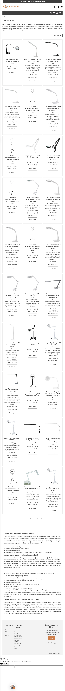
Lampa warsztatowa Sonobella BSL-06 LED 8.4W (53, 489)
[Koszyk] (54, 13)
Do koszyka (12, 72)
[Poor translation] (6, 663)
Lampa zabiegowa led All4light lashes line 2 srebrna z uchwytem (53, 440)
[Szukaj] (51, 13)
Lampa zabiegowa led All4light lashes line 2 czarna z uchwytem (32, 440)
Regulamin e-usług (17, 647)
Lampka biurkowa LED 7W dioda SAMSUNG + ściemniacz (53, 108)
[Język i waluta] (60, 13)
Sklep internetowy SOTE (54, 653)
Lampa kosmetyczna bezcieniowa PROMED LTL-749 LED (12, 389)
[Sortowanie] (57, 35)
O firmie (7, 631)
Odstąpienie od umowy (17, 644)
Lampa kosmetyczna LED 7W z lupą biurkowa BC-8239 (53, 246)
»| (41, 518)
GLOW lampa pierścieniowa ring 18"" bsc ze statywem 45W (32, 394)
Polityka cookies (16, 640)
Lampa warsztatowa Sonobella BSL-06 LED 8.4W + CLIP (32, 199)
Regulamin (17, 631)
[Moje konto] (57, 13)
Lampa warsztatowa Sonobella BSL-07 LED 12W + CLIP (12, 295)
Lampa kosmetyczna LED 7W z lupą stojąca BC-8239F (12, 345)
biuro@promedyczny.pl (38, 1)
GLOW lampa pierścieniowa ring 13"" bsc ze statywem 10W (12, 199)
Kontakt (7, 629)
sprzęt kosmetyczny (50, 538)
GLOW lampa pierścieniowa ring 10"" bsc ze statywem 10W (32, 108)
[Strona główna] (11, 6)
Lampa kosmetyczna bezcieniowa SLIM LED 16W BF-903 (53, 295)
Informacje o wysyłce (8, 634)
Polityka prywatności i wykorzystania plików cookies (18, 636)
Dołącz (51, 638)
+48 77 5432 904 (25, 1)
